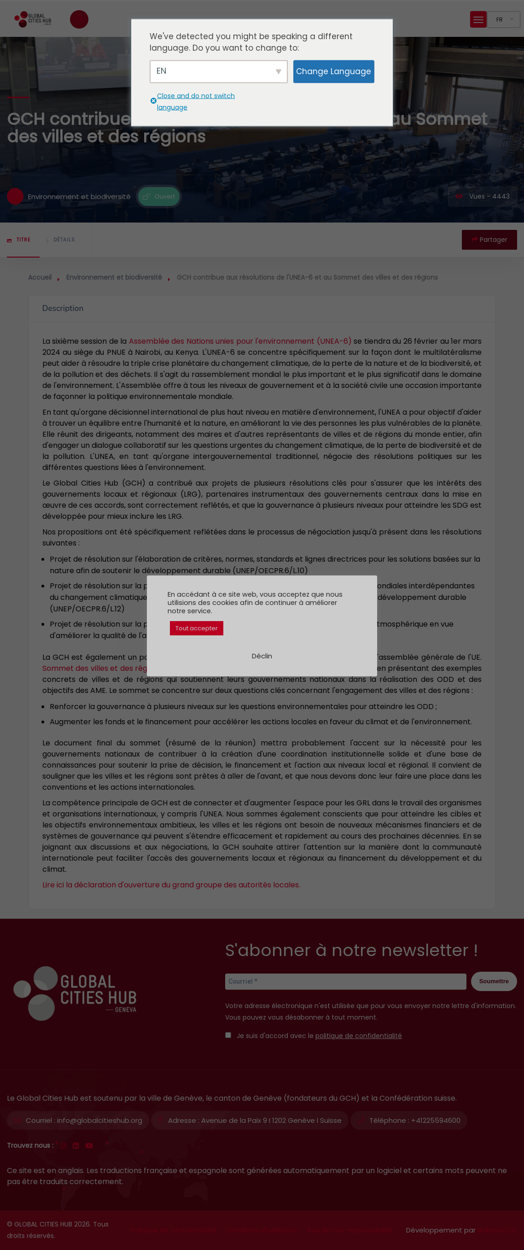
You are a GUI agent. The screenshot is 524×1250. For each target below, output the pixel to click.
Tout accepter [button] (196, 628)
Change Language (333, 71)
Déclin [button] (262, 656)
